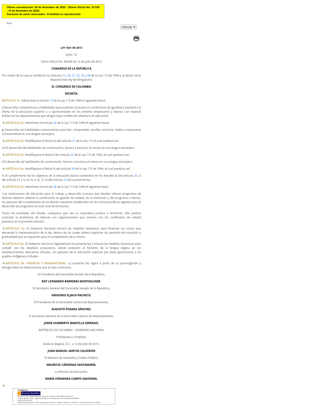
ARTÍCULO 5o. (15, 169)
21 (73, 75)
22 (78, 75)
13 (64, 75)
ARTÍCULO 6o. (15, 187)
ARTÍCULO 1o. (11, 100)
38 (88, 75)
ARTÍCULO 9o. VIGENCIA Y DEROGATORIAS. (36, 263)
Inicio (9, 23)
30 (82, 75)
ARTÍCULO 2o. (15, 123)
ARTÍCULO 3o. (15, 141)
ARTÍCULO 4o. (15, 155)
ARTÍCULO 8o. (15, 244)
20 (69, 75)
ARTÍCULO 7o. (15, 228)
